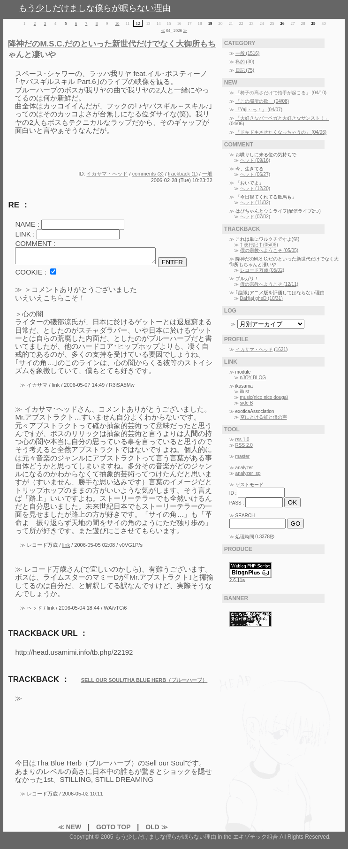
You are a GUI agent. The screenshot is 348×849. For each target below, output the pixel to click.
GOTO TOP (113, 830)
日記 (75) (245, 70)
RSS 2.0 (244, 445)
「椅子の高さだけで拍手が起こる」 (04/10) (280, 92)
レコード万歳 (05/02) (262, 270)
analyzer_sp (248, 473)
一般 (207, 173)
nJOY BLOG (253, 377)
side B (246, 402)
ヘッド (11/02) (255, 202)
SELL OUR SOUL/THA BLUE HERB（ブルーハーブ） (144, 683)
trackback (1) (183, 173)
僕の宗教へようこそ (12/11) (269, 284)
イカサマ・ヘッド (107, 173)
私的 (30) (245, 61)
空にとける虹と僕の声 (263, 417)
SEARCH (245, 515)
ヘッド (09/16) (255, 160)
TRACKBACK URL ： (48, 636)
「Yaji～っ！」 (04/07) (258, 109)
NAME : (27, 224)
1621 (281, 349)
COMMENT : (35, 243)
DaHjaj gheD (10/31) (261, 298)
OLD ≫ (156, 830)
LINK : (25, 234)
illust (245, 391)
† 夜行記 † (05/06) (259, 244)
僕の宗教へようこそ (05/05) (269, 250)
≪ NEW (70, 830)
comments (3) (148, 173)
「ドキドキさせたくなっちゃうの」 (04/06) (280, 132)
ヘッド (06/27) (255, 174)
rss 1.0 (242, 439)
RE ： (18, 204)
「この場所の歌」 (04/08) (262, 101)
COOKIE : (30, 275)
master (242, 456)
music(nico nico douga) (264, 397)
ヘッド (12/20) (255, 188)
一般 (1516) (247, 53)
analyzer (244, 467)
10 (117, 23)
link (66, 548)
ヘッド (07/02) (255, 216)
